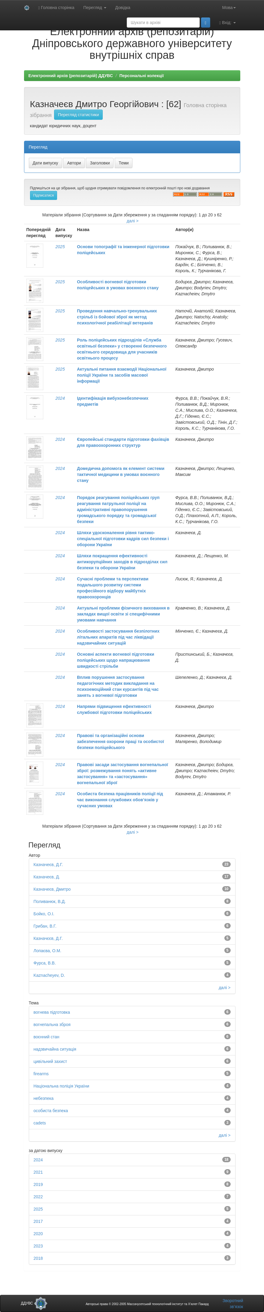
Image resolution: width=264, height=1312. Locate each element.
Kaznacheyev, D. (49, 975)
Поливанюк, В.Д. (50, 901)
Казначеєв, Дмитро (52, 889)
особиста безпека (51, 1110)
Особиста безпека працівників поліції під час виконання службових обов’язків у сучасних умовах (120, 799)
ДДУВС (34, 1303)
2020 (38, 1233)
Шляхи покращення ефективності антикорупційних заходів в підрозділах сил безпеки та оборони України (122, 561)
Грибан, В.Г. (45, 926)
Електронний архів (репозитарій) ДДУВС (71, 75)
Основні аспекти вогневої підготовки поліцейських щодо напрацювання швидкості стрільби (115, 660)
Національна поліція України (62, 1086)
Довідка (122, 7)
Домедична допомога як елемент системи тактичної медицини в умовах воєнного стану (120, 474)
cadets (40, 1123)
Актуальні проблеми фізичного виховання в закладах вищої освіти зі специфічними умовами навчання (123, 614)
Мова (229, 7)
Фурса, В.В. (45, 963)
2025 (60, 246)
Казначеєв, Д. (47, 876)
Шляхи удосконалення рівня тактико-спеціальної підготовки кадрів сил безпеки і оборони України (123, 538)
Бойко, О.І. (44, 913)
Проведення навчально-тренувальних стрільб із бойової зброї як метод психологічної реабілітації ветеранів (117, 316)
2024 (60, 398)
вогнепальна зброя (52, 1024)
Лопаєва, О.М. (48, 950)
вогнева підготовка (52, 1012)
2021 (38, 1172)
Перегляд (94, 7)
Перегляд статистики (78, 114)
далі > (132, 220)
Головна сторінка (56, 7)
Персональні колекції (141, 75)
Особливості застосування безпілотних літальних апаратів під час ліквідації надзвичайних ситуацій (118, 637)
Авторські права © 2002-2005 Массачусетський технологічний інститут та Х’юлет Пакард (147, 1304)
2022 (38, 1196)
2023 (38, 1246)
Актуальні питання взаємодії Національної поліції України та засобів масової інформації (121, 375)
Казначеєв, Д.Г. (48, 864)
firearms (41, 1073)
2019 (38, 1184)
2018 (38, 1258)
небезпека (44, 1098)
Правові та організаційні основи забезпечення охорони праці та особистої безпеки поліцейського (120, 741)
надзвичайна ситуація (55, 1049)
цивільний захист (50, 1061)
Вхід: (227, 22)
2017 (38, 1221)
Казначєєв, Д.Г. (48, 938)
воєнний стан (46, 1036)
